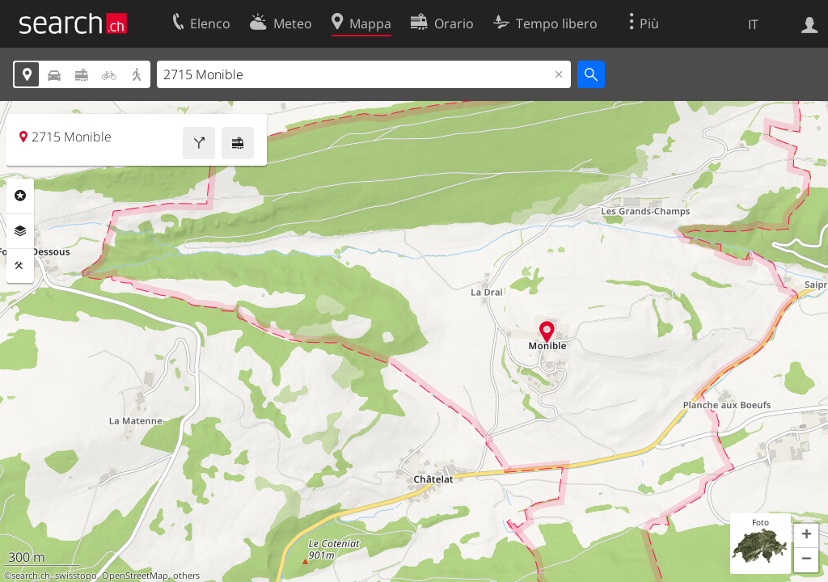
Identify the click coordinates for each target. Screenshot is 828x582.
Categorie (20, 196)
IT (753, 24)
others (186, 575)
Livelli (20, 231)
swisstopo (76, 575)
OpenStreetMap (135, 575)
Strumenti (20, 266)
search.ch (30, 575)
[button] (806, 536)
